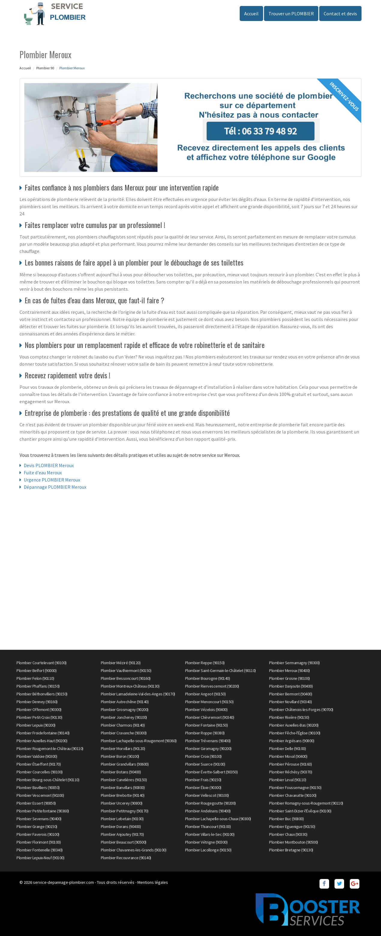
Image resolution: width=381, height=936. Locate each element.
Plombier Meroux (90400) (289, 670)
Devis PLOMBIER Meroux (49, 465)
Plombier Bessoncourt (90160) (126, 678)
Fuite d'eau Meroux (43, 473)
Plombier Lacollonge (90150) (208, 850)
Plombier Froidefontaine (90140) (43, 733)
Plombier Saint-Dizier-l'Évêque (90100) (300, 811)
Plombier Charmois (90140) (123, 725)
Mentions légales (152, 882)
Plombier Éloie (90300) (203, 787)
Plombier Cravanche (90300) (124, 733)
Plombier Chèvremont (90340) (209, 717)
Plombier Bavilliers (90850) (38, 787)
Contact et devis (340, 13)
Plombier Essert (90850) (36, 803)
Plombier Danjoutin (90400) (291, 686)
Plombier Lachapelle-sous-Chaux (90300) (218, 818)
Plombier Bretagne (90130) (291, 850)
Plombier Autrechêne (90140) (125, 701)
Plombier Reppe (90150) (205, 662)
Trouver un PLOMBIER (291, 13)
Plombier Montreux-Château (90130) (130, 686)
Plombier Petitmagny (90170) (124, 811)
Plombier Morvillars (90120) (123, 748)
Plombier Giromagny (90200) (208, 748)
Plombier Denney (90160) (37, 701)
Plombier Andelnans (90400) (208, 811)
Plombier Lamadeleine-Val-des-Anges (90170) (138, 694)
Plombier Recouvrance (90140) (126, 857)
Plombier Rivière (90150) (289, 717)
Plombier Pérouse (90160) (290, 764)
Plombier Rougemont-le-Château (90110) (49, 748)
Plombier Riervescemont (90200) (212, 686)
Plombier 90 (45, 68)
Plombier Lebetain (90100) (122, 818)
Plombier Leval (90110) (287, 779)
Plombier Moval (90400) (288, 756)
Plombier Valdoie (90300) (36, 756)
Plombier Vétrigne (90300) (206, 842)
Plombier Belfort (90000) (36, 670)
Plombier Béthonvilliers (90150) (42, 694)
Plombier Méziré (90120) (121, 662)
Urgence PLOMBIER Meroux (52, 480)
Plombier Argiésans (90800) (291, 740)
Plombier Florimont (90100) (38, 842)
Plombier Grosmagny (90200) (124, 709)
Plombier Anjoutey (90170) (122, 834)
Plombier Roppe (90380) (205, 733)
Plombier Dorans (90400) (121, 826)
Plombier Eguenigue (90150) (292, 826)
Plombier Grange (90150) (36, 826)
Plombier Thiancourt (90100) (208, 826)
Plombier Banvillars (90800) (123, 787)
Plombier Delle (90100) (287, 748)
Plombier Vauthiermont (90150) (126, 670)
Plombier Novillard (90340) (290, 701)
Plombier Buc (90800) (286, 818)
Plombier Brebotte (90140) (123, 795)
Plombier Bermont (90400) (290, 694)
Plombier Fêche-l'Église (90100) (294, 733)
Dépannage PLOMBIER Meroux (55, 487)
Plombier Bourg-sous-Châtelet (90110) (47, 779)
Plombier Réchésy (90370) (290, 772)
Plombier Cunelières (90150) (124, 779)
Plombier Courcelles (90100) (39, 772)
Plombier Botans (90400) (121, 772)
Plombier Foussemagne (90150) (295, 787)
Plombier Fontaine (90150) (206, 725)
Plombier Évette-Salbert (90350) (211, 772)
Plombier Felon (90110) (35, 678)
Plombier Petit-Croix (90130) (39, 717)
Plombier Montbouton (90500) (293, 842)
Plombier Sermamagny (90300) (294, 662)
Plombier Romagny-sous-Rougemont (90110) (306, 803)
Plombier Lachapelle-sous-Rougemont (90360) (139, 740)
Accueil (251, 13)
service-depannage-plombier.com (63, 882)
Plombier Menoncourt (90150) (209, 701)
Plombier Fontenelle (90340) (39, 850)
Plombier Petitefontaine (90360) (42, 811)
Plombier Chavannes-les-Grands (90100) (133, 850)
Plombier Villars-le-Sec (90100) (210, 834)
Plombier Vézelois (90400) (206, 709)
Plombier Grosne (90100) (289, 678)
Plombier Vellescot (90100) (207, 795)
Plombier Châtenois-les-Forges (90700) (301, 709)
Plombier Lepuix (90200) (36, 725)
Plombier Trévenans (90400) (208, 740)
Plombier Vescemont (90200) (40, 795)
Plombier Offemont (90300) (39, 709)
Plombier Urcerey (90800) (121, 803)
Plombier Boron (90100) (120, 756)
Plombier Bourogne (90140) (207, 678)
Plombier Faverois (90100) (37, 834)
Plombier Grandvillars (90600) (125, 764)
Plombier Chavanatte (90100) (292, 795)
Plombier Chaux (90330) (288, 834)
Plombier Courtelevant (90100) (41, 662)
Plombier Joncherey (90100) (124, 717)
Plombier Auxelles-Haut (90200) (41, 740)
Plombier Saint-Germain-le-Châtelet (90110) (220, 670)
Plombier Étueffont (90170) (38, 764)
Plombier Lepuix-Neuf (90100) (40, 857)
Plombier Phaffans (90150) (38, 686)
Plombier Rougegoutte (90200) (210, 803)
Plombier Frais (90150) (203, 779)
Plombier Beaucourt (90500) (123, 842)
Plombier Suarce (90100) (205, 764)
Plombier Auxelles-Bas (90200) (294, 725)
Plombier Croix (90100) (203, 756)
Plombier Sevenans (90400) (39, 818)
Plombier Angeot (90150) (205, 694)
